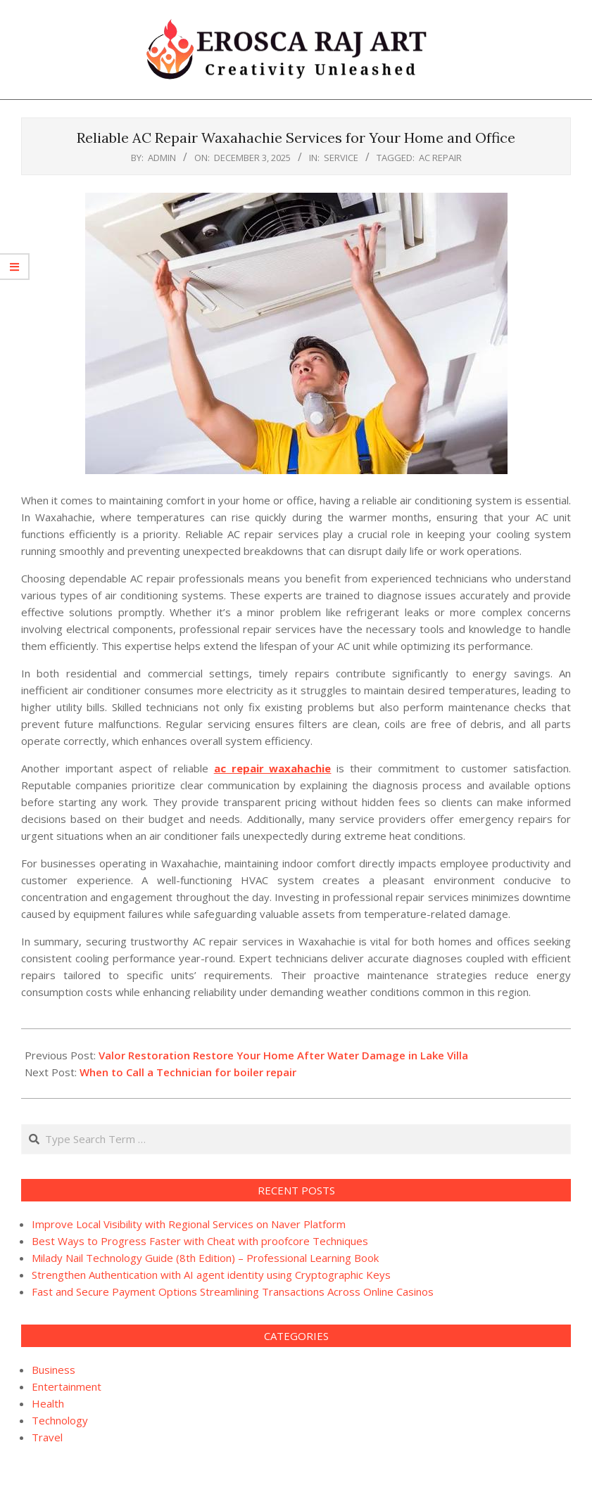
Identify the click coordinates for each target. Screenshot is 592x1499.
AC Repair (440, 157)
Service (341, 157)
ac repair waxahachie (273, 768)
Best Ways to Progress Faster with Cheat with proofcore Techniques (200, 1241)
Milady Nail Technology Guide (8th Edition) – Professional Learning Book (205, 1258)
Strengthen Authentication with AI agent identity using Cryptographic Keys (211, 1275)
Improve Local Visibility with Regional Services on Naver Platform (189, 1224)
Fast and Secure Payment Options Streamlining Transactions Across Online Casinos (233, 1291)
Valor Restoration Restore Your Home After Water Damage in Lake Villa (283, 1055)
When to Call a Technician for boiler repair (188, 1072)
